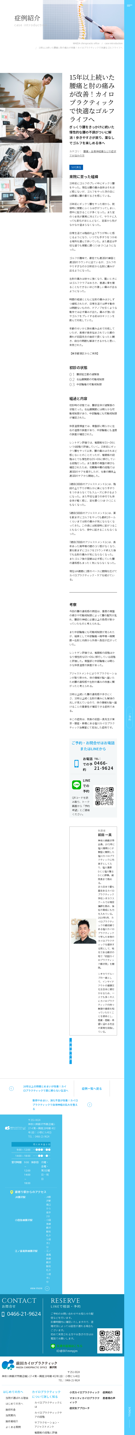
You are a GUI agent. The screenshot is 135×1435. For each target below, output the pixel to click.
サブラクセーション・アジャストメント (47, 1409)
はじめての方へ (14, 1388)
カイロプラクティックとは (48, 1389)
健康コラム (41, 1423)
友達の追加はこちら (70, 1330)
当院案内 (11, 1400)
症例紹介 (108, 1377)
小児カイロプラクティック (85, 1377)
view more (39, 1273)
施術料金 (11, 1394)
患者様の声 (90, 1044)
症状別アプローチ (80, 1392)
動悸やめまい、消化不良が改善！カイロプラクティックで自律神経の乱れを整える (55, 1089)
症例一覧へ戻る (92, 1073)
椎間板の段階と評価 (46, 1417)
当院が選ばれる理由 (17, 1382)
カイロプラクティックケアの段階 (48, 1399)
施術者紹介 (12, 1406)
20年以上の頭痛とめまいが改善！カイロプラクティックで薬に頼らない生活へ (45, 1073)
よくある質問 (13, 1411)
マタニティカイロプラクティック (85, 1384)
